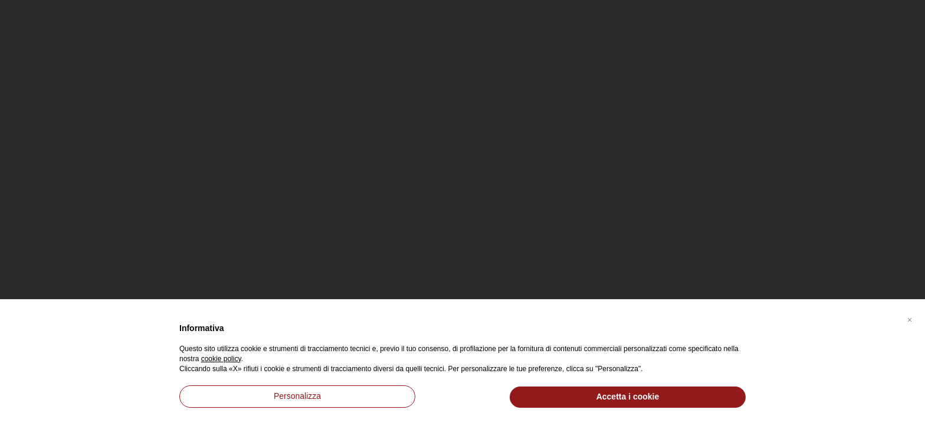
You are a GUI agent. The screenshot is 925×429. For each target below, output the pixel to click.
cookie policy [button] (221, 359)
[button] (909, 318)
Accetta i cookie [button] (628, 396)
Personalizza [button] (297, 396)
